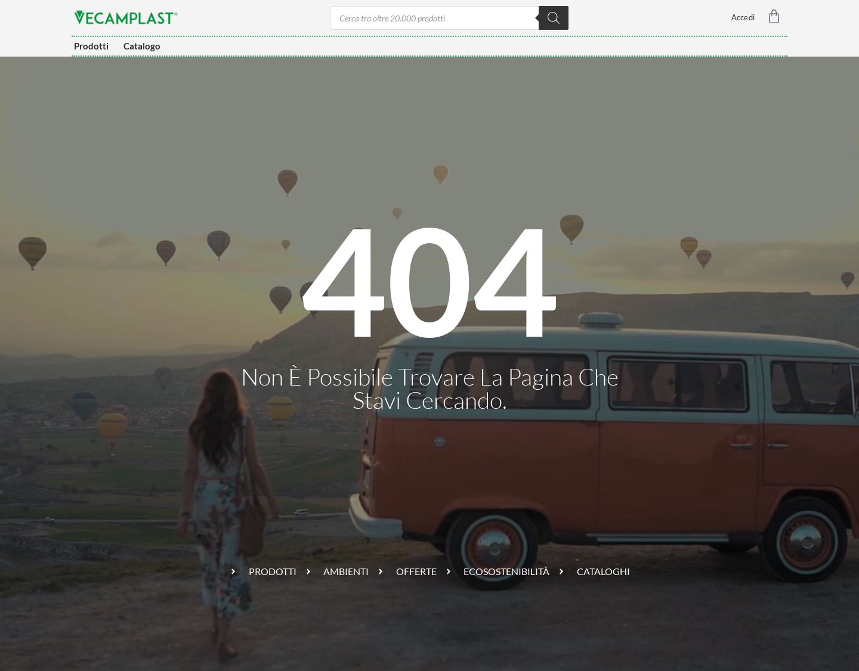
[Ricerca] (553, 18)
